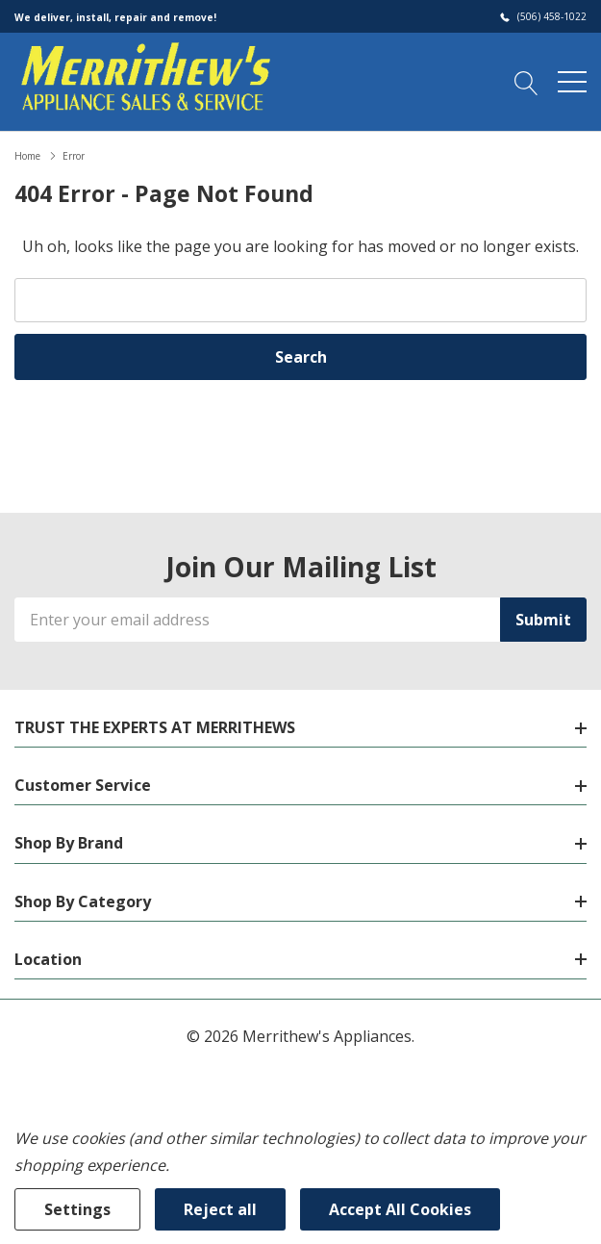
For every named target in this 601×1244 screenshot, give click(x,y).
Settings (77, 1209)
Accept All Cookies (400, 1209)
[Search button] (526, 80)
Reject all (220, 1209)
